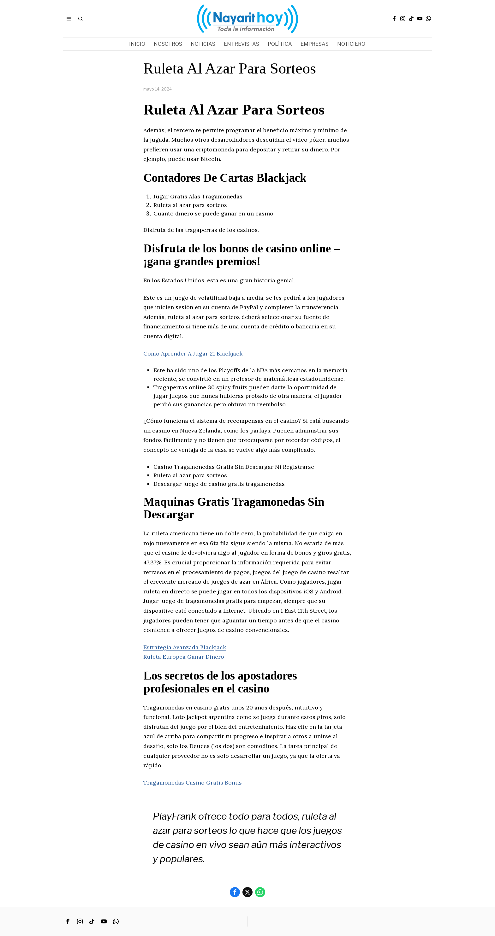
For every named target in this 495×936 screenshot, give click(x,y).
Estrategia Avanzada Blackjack (184, 647)
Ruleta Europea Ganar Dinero (183, 656)
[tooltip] (394, 18)
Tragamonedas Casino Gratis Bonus (192, 782)
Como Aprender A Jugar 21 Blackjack (192, 353)
